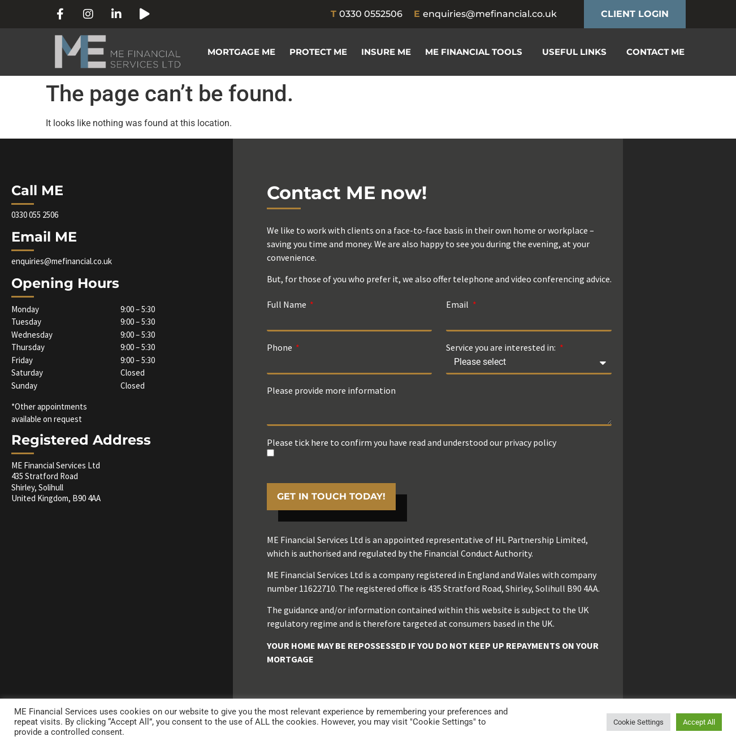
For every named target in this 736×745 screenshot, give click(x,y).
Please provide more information (331, 390)
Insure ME (386, 51)
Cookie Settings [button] (638, 722)
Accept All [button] (699, 722)
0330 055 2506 (34, 214)
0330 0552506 (370, 13)
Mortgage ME (241, 51)
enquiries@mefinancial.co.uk (490, 13)
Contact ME (655, 51)
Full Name (287, 304)
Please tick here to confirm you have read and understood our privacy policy (411, 442)
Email (458, 304)
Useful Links (577, 52)
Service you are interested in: (501, 347)
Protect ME (318, 51)
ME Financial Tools (476, 52)
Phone (280, 347)
